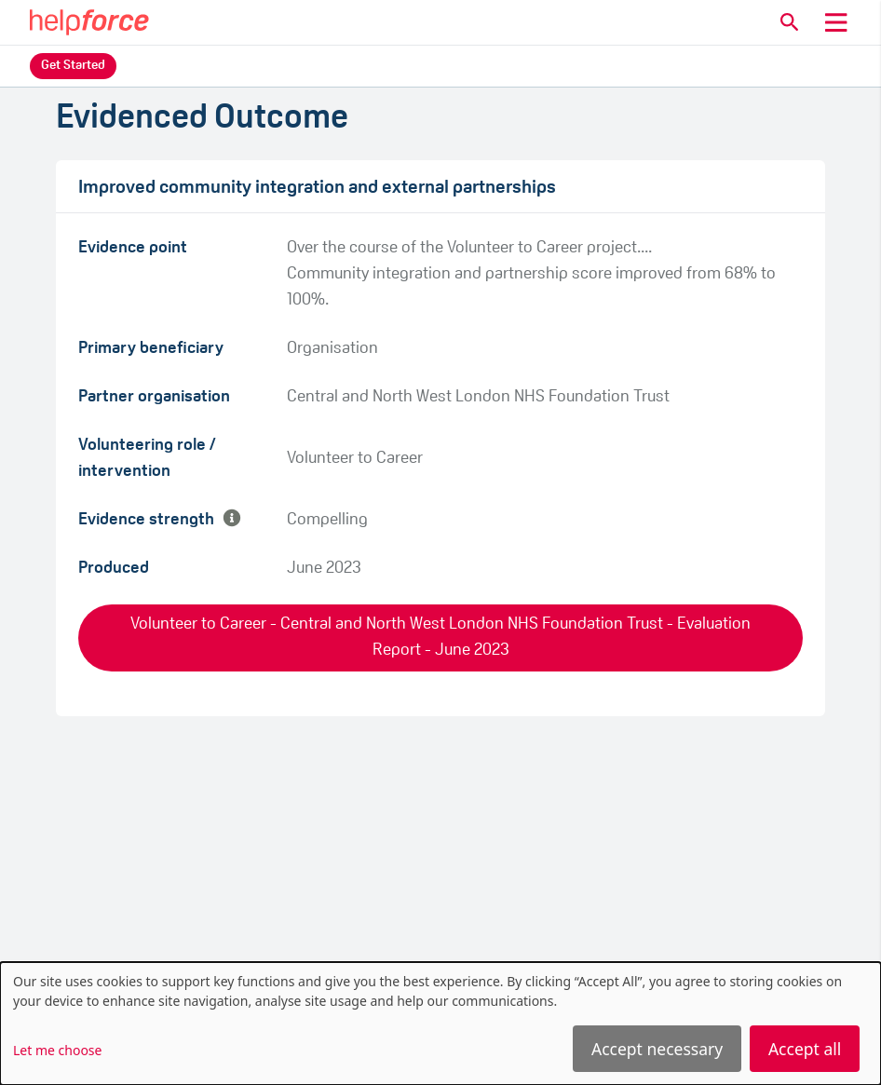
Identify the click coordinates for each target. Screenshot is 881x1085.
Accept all (804, 1049)
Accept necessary (657, 1049)
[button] (789, 22)
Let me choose (57, 1050)
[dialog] (440, 1023)
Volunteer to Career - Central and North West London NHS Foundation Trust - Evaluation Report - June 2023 (440, 637)
